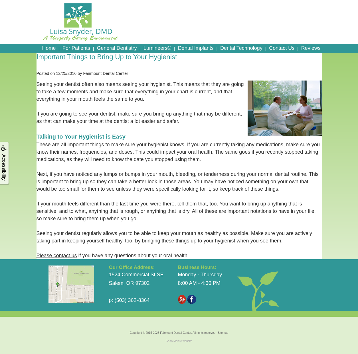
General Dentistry (117, 48)
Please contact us (57, 255)
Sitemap (223, 332)
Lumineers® (157, 48)
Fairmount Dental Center (175, 332)
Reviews (311, 48)
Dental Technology (241, 48)
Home (49, 48)
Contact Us (281, 48)
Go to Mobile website (179, 341)
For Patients (76, 48)
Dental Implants (196, 48)
